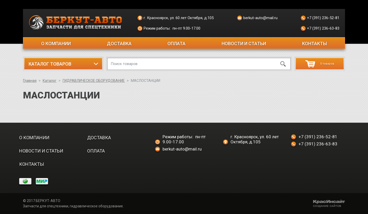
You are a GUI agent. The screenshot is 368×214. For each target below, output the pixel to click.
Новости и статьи (244, 43)
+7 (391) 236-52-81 (320, 18)
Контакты (314, 43)
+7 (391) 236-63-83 (320, 28)
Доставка (119, 43)
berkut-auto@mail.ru (257, 18)
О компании (56, 43)
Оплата (176, 43)
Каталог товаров (50, 64)
